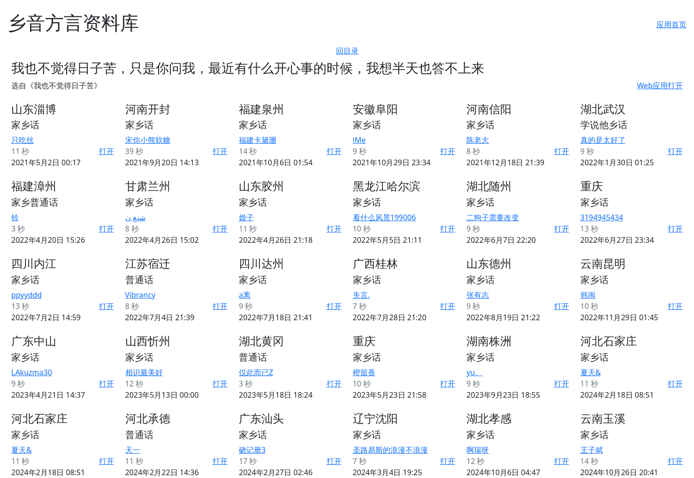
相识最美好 (144, 372)
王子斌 (591, 450)
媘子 (246, 217)
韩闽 (587, 295)
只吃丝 (22, 140)
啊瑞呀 (477, 450)
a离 (245, 295)
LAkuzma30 (31, 372)
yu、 (474, 372)
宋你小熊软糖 (147, 140)
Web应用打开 (660, 85)
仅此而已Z (256, 372)
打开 (106, 151)
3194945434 (602, 217)
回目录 (347, 51)
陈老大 (477, 140)
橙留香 (364, 372)
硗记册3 (252, 450)
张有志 (477, 295)
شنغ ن (135, 217)
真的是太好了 (602, 140)
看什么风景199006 (384, 217)
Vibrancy (140, 295)
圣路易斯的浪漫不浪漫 (390, 450)
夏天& (590, 372)
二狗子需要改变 (492, 217)
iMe (359, 140)
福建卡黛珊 (257, 140)
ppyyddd (26, 295)
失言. (361, 295)
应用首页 (671, 24)
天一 (132, 450)
